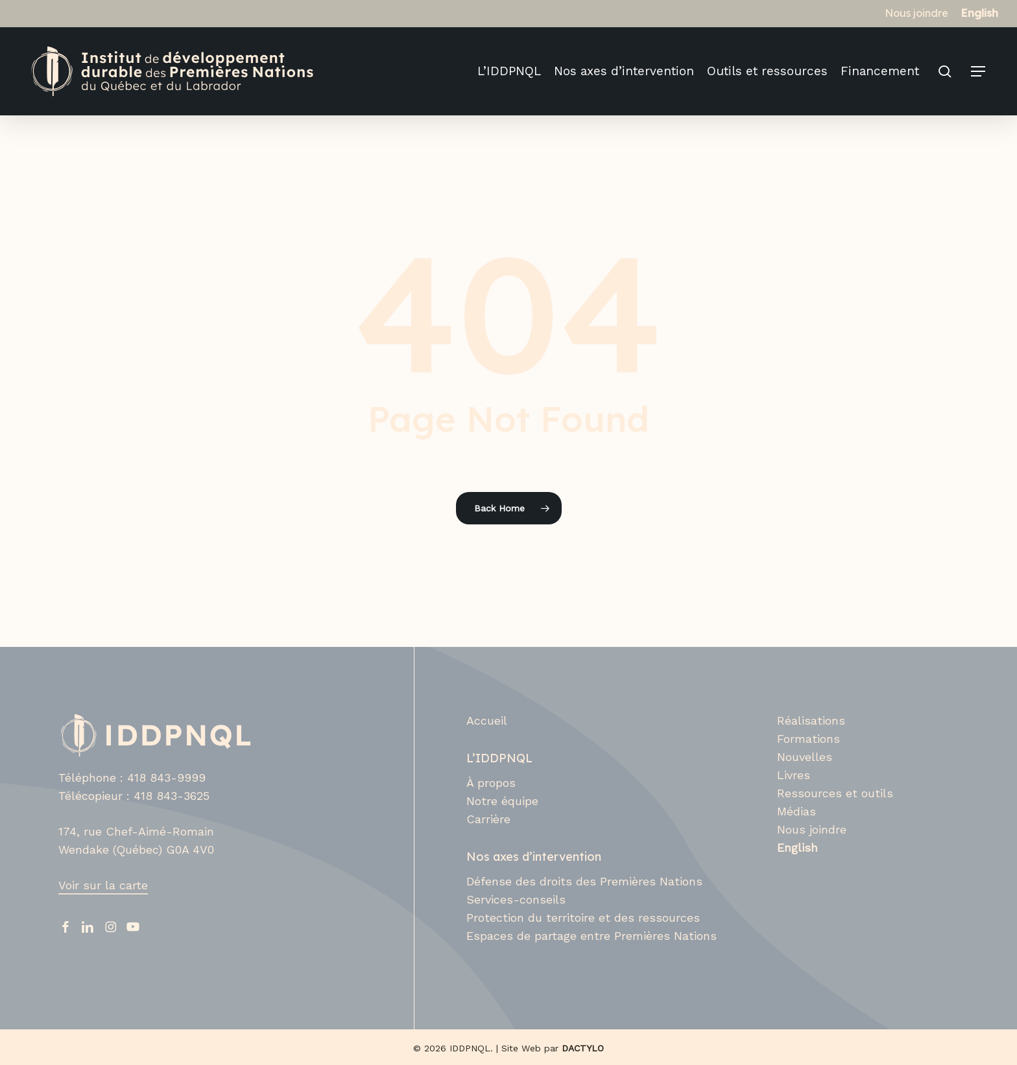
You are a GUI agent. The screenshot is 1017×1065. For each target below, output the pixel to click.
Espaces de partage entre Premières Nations (591, 935)
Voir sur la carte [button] (103, 885)
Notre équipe (502, 801)
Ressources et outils (835, 793)
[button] (979, 71)
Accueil (486, 720)
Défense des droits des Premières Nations (584, 881)
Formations (808, 738)
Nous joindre (811, 829)
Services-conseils (516, 899)
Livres (793, 775)
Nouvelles (804, 757)
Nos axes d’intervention (533, 856)
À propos (491, 783)
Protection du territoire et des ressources (583, 917)
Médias (796, 811)
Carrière (488, 819)
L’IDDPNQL (499, 758)
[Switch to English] (979, 12)
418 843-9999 (166, 777)
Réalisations (811, 720)
